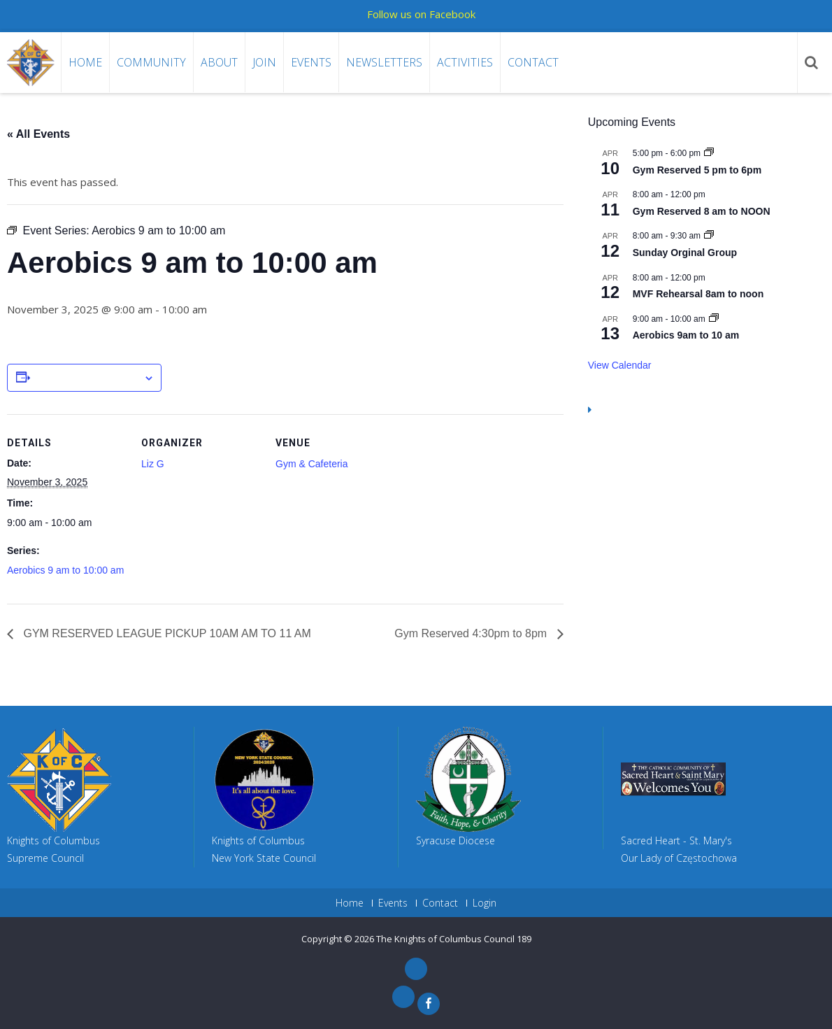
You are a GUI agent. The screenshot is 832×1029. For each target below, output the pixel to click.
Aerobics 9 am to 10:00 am (65, 570)
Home (85, 62)
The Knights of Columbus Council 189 (453, 938)
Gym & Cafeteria (311, 463)
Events (311, 62)
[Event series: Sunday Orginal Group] (709, 236)
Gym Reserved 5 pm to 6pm (697, 170)
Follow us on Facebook (421, 14)
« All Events (38, 134)
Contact (533, 62)
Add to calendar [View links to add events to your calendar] (86, 378)
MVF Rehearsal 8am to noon (698, 293)
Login (484, 903)
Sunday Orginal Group (685, 252)
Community (151, 62)
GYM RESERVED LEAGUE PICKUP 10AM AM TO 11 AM (165, 633)
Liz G (152, 463)
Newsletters (384, 62)
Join (264, 62)
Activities (465, 62)
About (219, 62)
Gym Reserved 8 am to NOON (701, 211)
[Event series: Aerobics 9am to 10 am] (714, 319)
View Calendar (620, 365)
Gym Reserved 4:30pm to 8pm (472, 633)
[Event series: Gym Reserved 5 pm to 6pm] (709, 153)
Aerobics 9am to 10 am (686, 335)
